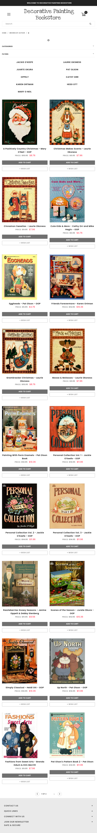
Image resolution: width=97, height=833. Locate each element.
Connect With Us (14, 816)
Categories (7, 46)
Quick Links (11, 811)
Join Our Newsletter (16, 821)
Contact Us (11, 805)
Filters (5, 54)
